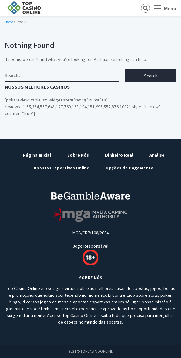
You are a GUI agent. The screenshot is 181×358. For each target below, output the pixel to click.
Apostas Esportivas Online (61, 168)
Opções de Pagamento (129, 168)
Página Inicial (37, 155)
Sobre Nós (78, 155)
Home (9, 22)
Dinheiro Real (119, 155)
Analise (156, 155)
